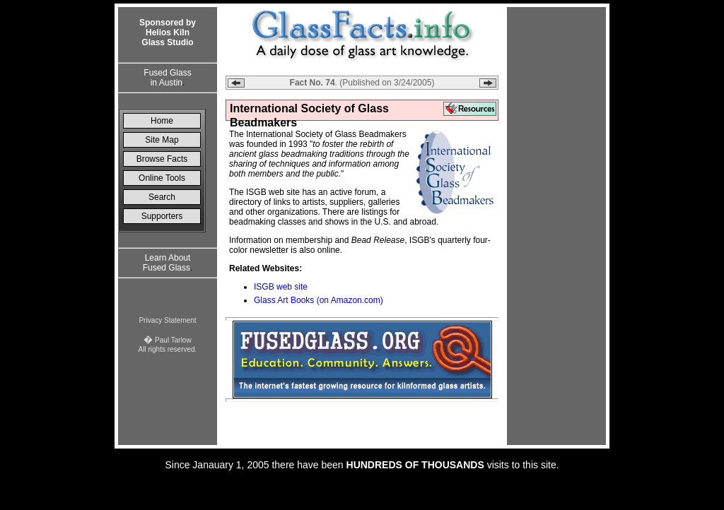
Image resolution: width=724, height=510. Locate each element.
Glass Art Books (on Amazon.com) (318, 300)
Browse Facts (162, 159)
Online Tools (162, 178)
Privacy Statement (167, 320)
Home (162, 121)
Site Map (161, 140)
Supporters (162, 216)
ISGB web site (281, 287)
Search (161, 197)
